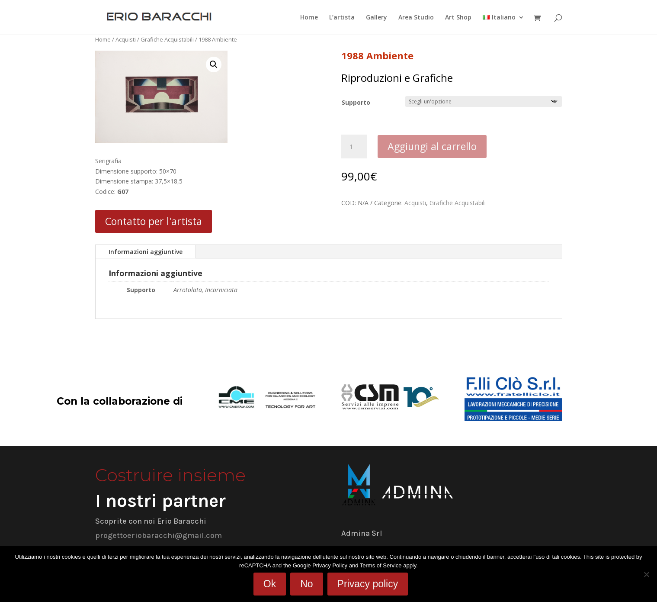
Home (309, 17)
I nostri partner (160, 501)
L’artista (342, 17)
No (306, 583)
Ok (269, 583)
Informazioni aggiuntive (146, 252)
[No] (646, 574)
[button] (213, 64)
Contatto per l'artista (153, 221)
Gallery (376, 17)
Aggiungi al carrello (432, 146)
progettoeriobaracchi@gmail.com (158, 535)
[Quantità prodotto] (354, 147)
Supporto (356, 102)
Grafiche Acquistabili (167, 39)
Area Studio (416, 17)
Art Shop (458, 17)
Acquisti (125, 39)
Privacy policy (367, 583)
